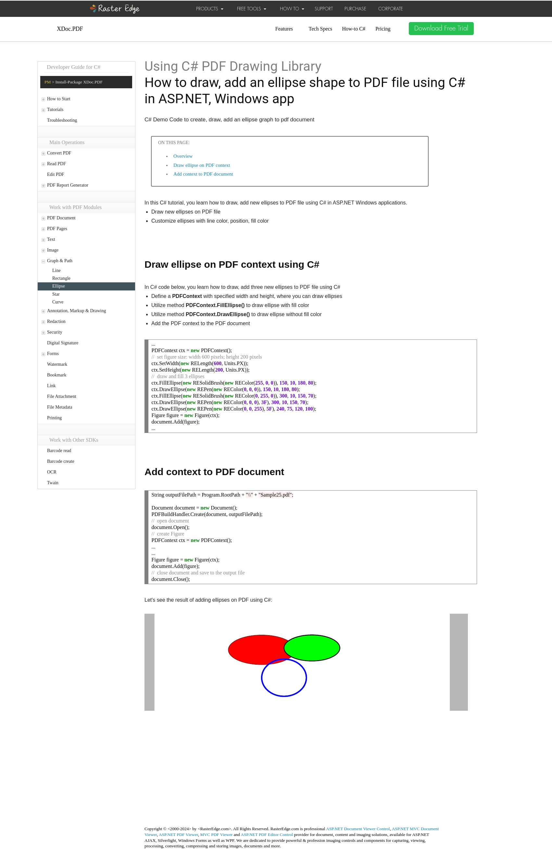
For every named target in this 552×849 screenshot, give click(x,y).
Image (52, 250)
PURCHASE (355, 9)
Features (284, 28)
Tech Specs (320, 28)
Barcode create (60, 461)
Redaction (56, 321)
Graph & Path (59, 260)
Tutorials (55, 109)
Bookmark (56, 375)
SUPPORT (324, 9)
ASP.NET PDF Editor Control (267, 834)
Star (56, 294)
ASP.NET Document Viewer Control (358, 828)
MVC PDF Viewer (216, 834)
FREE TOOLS (251, 9)
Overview (183, 156)
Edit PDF (55, 174)
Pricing (382, 28)
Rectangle (61, 278)
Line (56, 270)
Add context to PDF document (203, 174)
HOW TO (292, 9)
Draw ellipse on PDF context (201, 165)
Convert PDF (59, 153)
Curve (57, 302)
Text (51, 239)
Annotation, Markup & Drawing (76, 310)
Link (51, 385)
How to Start (58, 98)
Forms (53, 353)
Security (54, 332)
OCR (51, 472)
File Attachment (61, 396)
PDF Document (61, 217)
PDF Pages (57, 228)
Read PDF (56, 163)
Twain (52, 482)
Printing (54, 417)
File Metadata (59, 407)
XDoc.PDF (70, 29)
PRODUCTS (209, 9)
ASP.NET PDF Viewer (178, 834)
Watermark (57, 364)
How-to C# (353, 28)
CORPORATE (390, 9)
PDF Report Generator (67, 185)
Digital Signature (62, 342)
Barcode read (59, 450)
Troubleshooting (62, 120)
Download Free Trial (441, 28)
